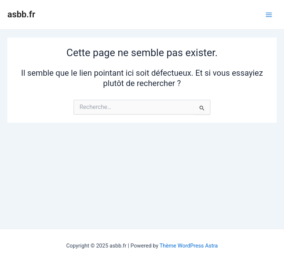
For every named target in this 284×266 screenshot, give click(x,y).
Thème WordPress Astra (189, 245)
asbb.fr (21, 14)
